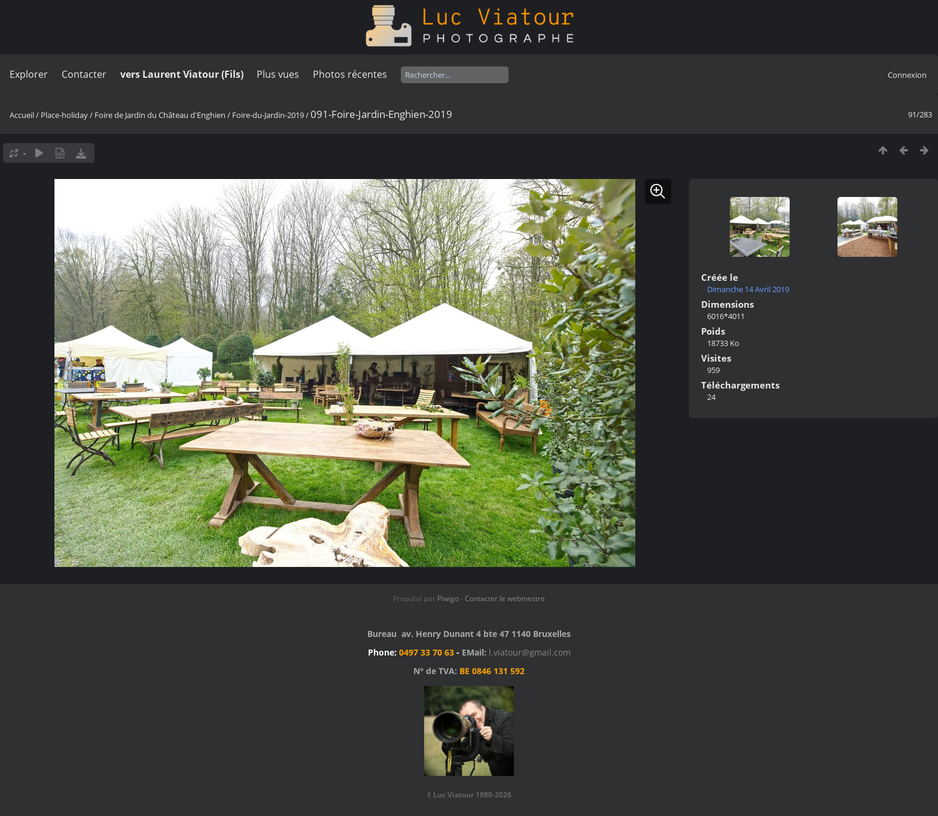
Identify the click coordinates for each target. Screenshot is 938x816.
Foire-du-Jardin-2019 (268, 115)
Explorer (29, 74)
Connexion (907, 74)
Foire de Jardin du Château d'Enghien (160, 115)
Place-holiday (64, 115)
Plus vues (278, 74)
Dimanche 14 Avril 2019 (748, 289)
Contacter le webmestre (505, 598)
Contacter (84, 74)
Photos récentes (350, 74)
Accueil (22, 115)
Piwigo (448, 598)
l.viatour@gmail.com (530, 652)
